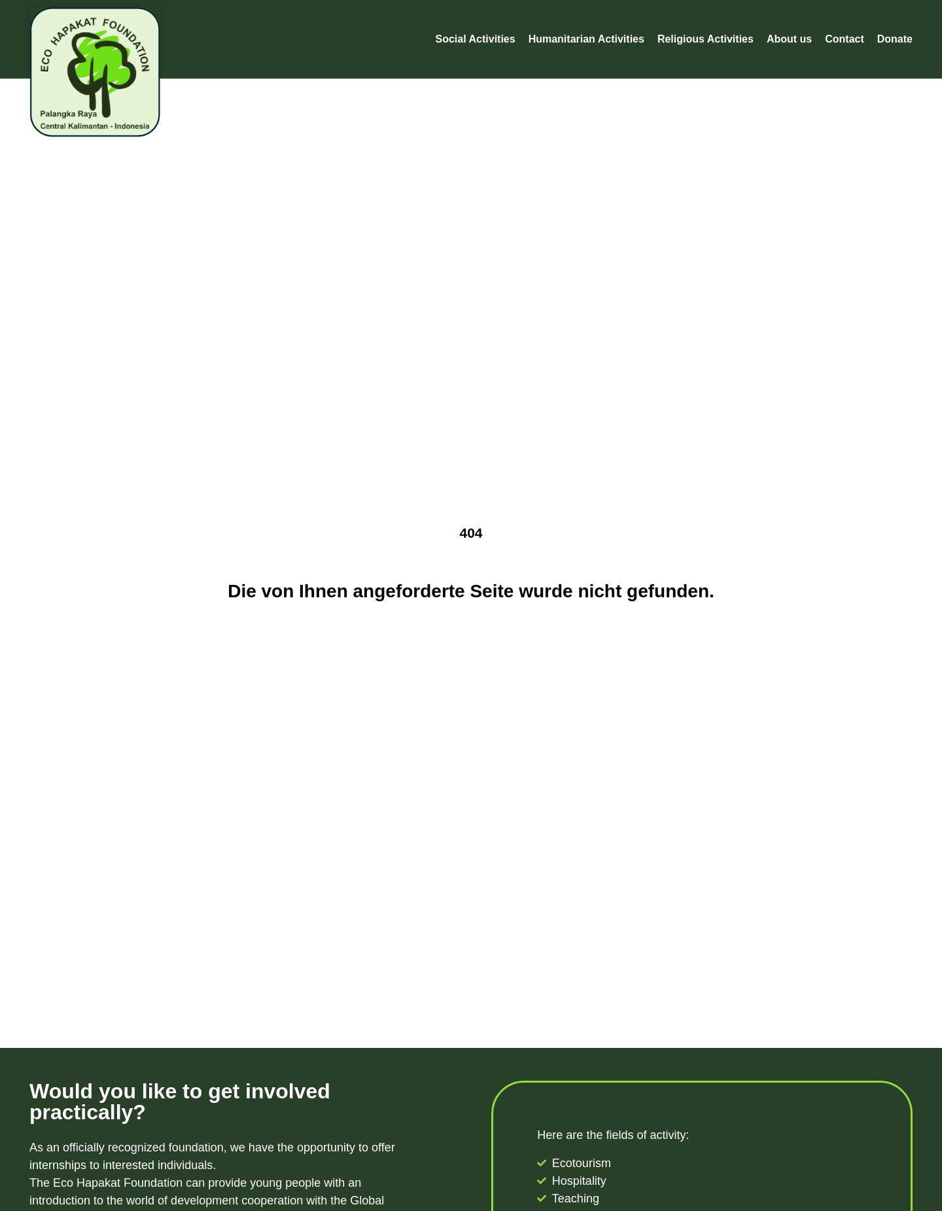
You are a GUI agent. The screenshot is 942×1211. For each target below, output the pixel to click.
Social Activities (475, 39)
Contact (844, 39)
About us (789, 39)
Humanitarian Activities (586, 39)
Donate (895, 39)
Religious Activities (705, 39)
